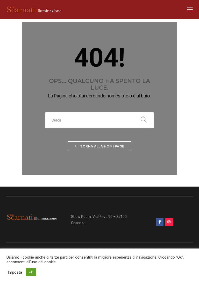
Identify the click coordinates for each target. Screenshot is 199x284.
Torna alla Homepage (99, 146)
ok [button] (31, 272)
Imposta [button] (15, 272)
